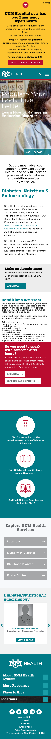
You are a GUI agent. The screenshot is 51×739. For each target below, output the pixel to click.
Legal (25, 720)
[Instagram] (32, 711)
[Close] (46, 3)
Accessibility (25, 717)
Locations (10, 699)
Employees (25, 727)
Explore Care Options (21, 381)
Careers (25, 723)
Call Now (13, 286)
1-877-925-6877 (33, 364)
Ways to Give (14, 692)
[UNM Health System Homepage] (25, 657)
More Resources (16, 685)
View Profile (25, 640)
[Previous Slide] (2, 625)
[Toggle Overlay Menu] (40, 74)
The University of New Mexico (21, 733)
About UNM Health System (18, 677)
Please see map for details (25, 62)
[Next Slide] (49, 625)
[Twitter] (25, 711)
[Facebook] (12, 711)
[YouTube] (39, 711)
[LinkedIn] (18, 711)
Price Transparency (25, 730)
